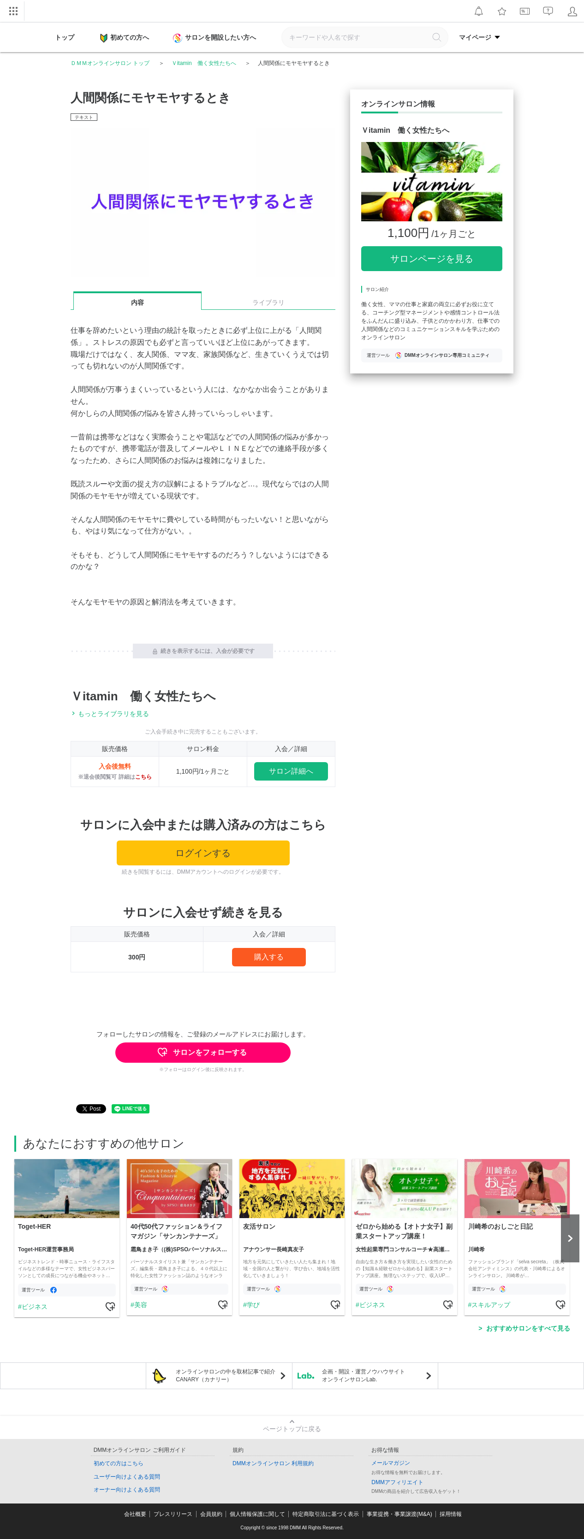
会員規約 (211, 1514)
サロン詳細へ (291, 771)
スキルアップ (490, 1304)
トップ (64, 37)
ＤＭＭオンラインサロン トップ (110, 63)
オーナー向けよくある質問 (127, 1489)
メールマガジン (390, 1463)
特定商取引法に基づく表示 (325, 1514)
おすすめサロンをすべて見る (528, 1328)
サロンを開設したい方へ (215, 38)
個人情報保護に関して (257, 1514)
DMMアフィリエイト (397, 1482)
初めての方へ (124, 38)
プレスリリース (173, 1514)
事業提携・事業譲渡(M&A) (399, 1514)
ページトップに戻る (292, 1428)
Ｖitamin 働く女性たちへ (204, 63)
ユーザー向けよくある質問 (127, 1477)
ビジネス (34, 1306)
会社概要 (135, 1514)
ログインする (203, 853)
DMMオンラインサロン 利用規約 (273, 1463)
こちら (143, 777)
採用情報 (451, 1514)
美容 (140, 1304)
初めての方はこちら (118, 1463)
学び (252, 1304)
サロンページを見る (431, 259)
